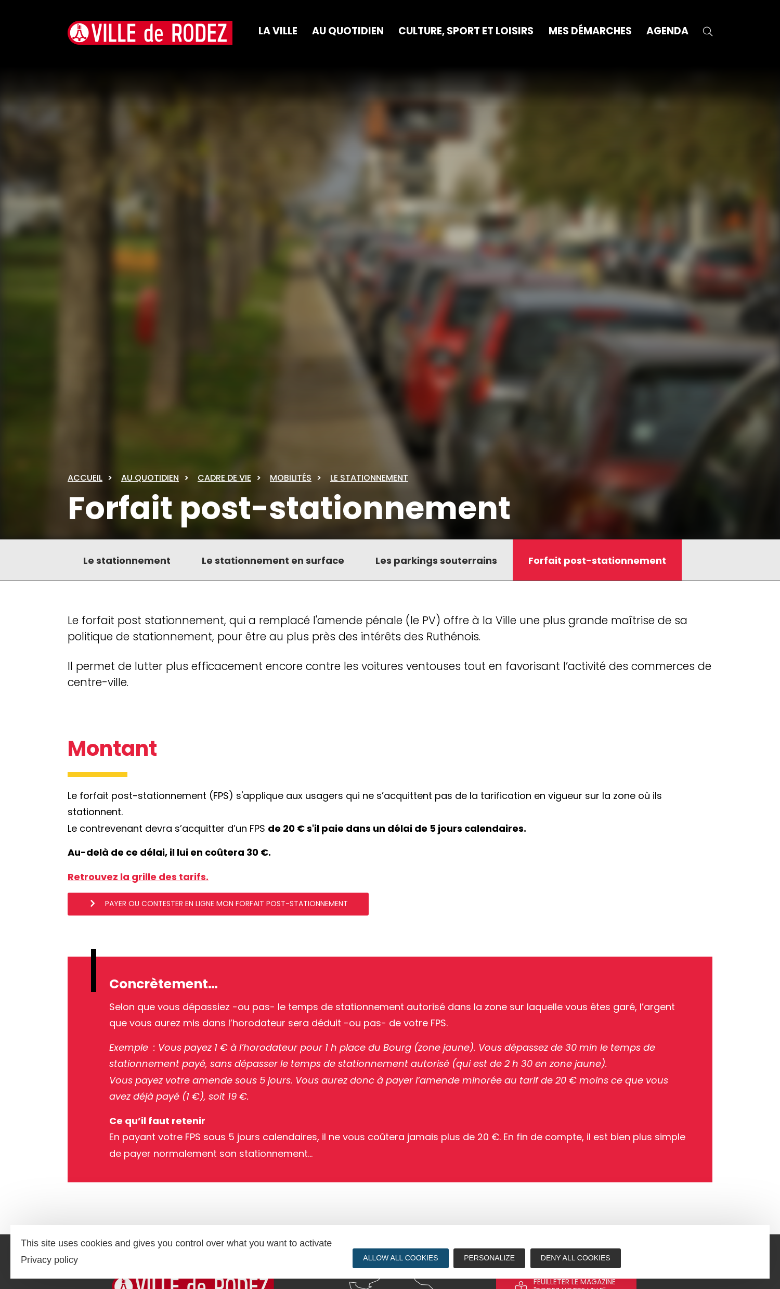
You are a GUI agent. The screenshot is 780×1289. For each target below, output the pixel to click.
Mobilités (290, 478)
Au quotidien (150, 478)
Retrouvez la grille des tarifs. (138, 876)
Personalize (489, 1258)
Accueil (85, 478)
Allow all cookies (400, 1258)
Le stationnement (369, 478)
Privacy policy (49, 1260)
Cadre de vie (224, 478)
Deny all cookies (576, 1258)
